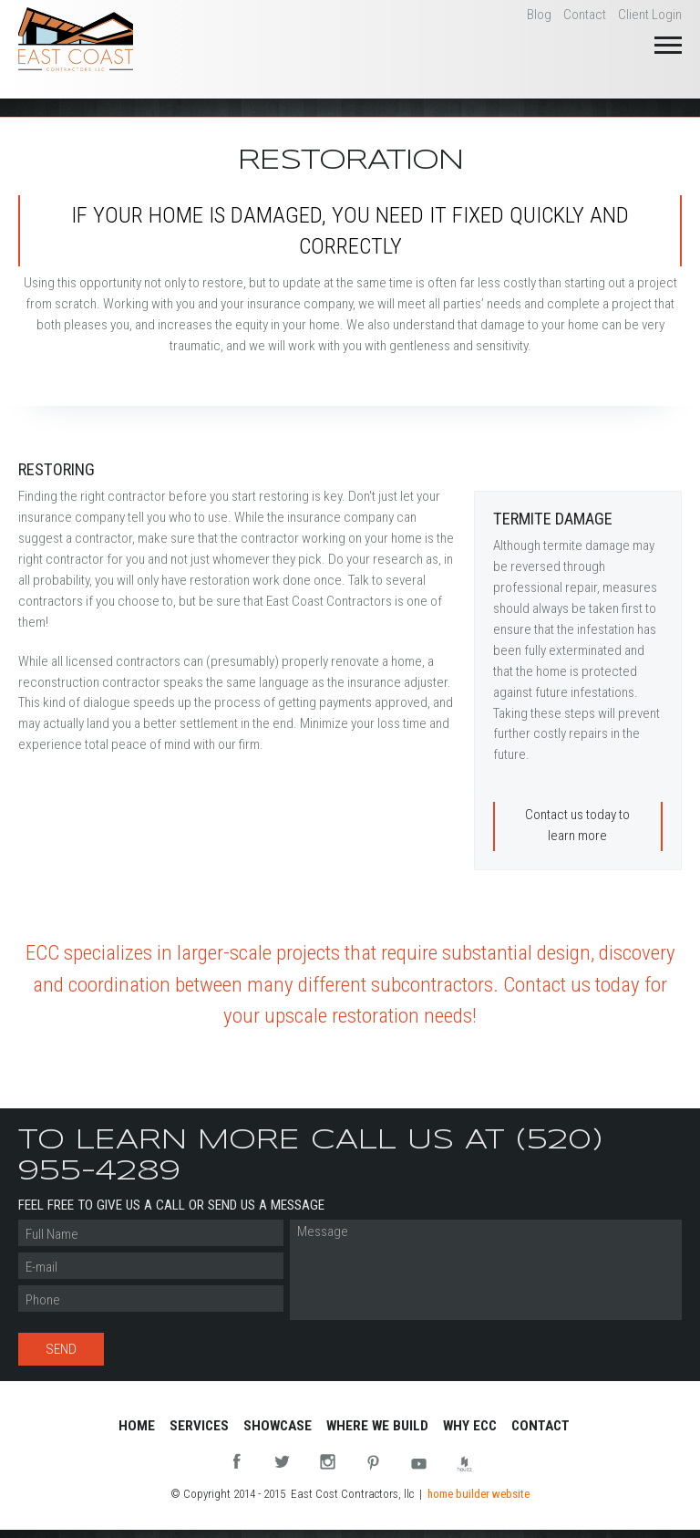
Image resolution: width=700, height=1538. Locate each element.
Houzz (464, 1463)
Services (199, 1426)
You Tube (419, 1463)
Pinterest (373, 1463)
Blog (539, 14)
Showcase (277, 1426)
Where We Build (377, 1426)
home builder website (478, 1494)
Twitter (282, 1463)
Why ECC (470, 1426)
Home (136, 1426)
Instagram (327, 1463)
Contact (584, 14)
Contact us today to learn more (577, 825)
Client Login (650, 14)
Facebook (236, 1463)
